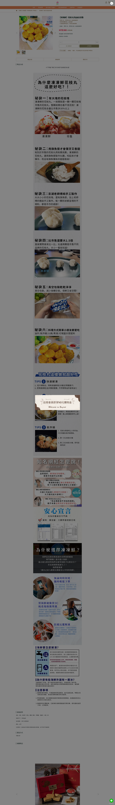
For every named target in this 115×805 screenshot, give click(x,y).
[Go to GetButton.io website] (111, 803)
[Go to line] (111, 801)
